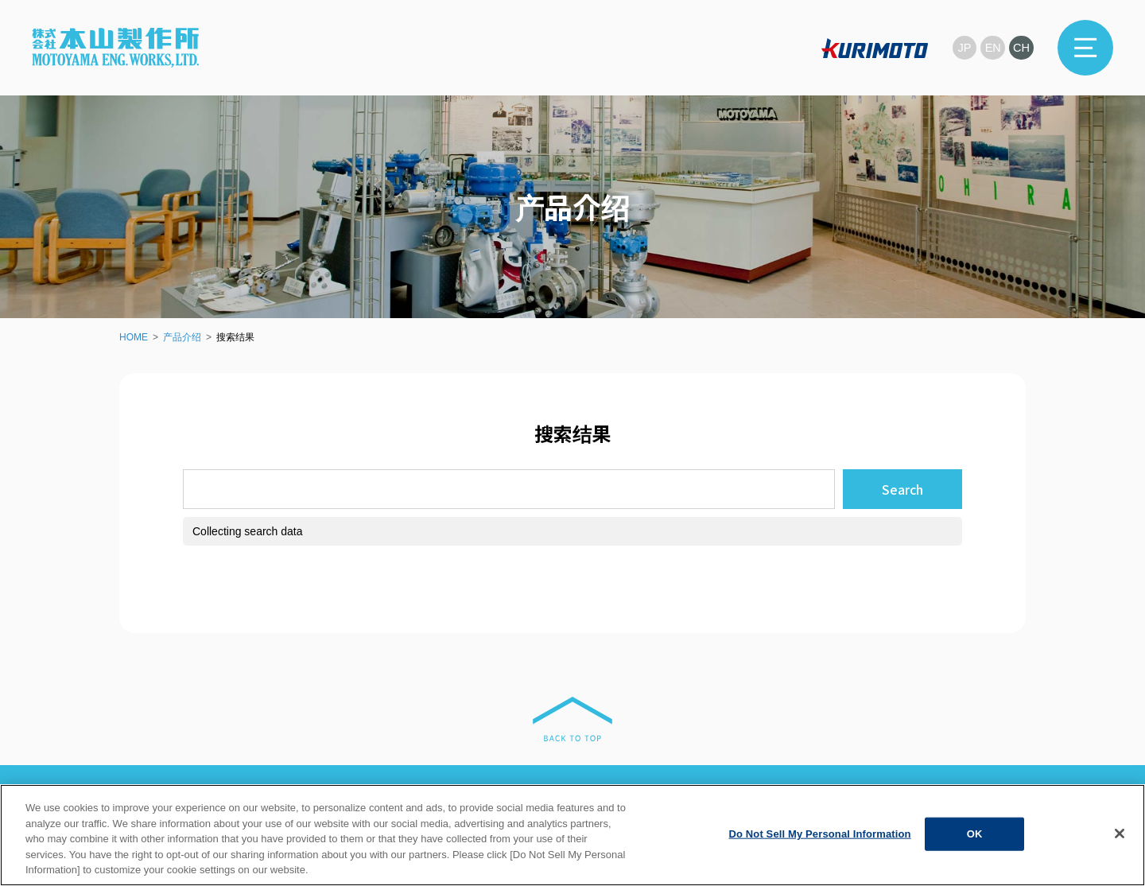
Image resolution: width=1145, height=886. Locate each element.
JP (962, 47)
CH (1021, 47)
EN (992, 47)
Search (902, 489)
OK (975, 834)
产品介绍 (182, 337)
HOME (133, 337)
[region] (572, 835)
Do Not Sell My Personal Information (819, 834)
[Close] (1119, 833)
